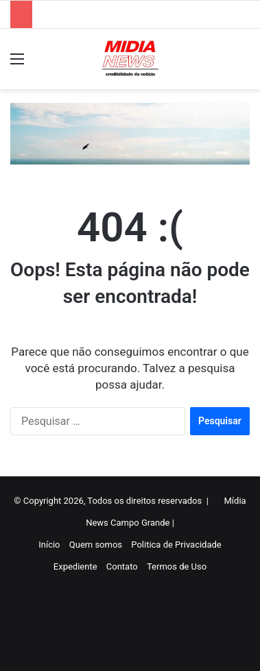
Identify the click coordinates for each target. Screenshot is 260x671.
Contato (122, 566)
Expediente (75, 566)
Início (49, 544)
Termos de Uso (176, 566)
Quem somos (95, 544)
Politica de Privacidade (176, 544)
